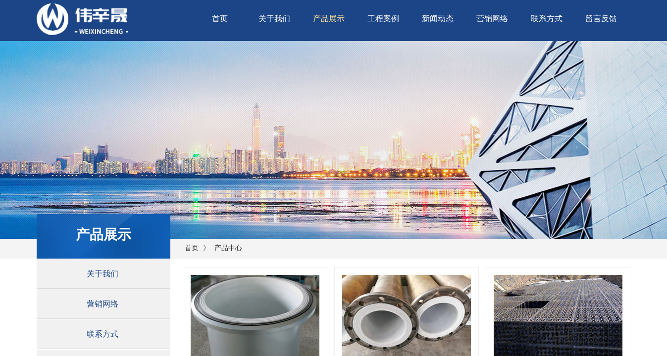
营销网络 (492, 18)
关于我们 (274, 18)
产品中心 (228, 248)
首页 (220, 18)
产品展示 (329, 18)
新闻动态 (438, 18)
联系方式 (547, 18)
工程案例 (383, 18)
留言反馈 (601, 18)
